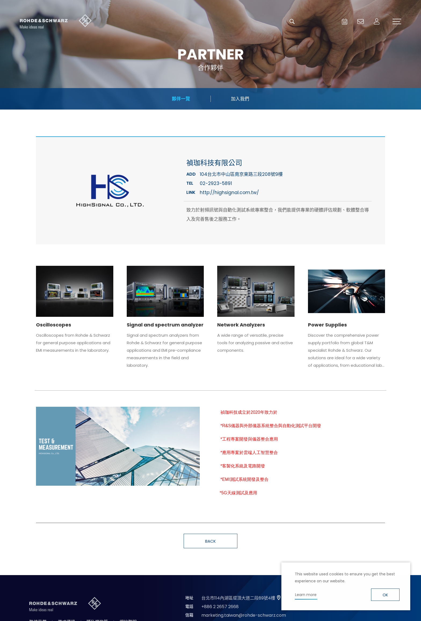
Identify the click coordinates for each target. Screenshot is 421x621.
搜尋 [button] (292, 21)
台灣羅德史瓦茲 (56, 21)
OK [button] (385, 595)
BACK (210, 541)
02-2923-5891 (216, 183)
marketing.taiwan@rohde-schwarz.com (243, 615)
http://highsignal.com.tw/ (229, 192)
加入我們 (240, 99)
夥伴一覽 (181, 99)
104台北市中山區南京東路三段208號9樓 (241, 174)
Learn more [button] (306, 594)
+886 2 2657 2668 (220, 607)
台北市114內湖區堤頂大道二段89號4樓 (238, 598)
